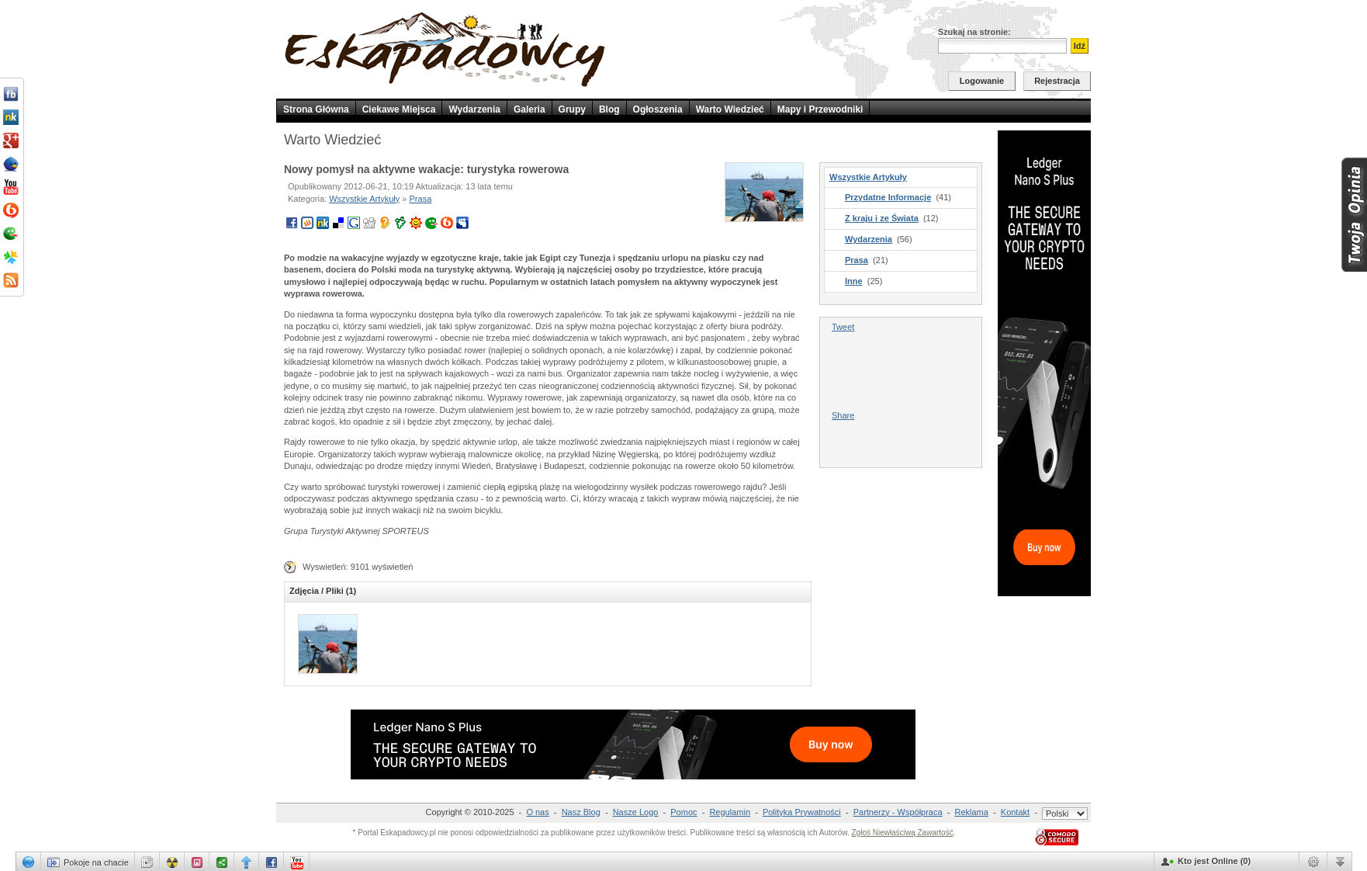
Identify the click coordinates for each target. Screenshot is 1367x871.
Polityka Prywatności (802, 812)
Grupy (572, 109)
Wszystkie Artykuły (364, 198)
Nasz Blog (581, 812)
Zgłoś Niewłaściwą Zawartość (902, 832)
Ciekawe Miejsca (399, 109)
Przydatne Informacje (888, 197)
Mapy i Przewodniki (820, 109)
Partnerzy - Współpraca (898, 812)
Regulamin (729, 812)
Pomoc (683, 812)
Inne (854, 281)
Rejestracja (1057, 80)
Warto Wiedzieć (730, 109)
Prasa (421, 198)
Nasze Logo (636, 812)
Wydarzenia (474, 109)
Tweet (843, 326)
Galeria (529, 109)
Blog (609, 109)
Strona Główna (316, 109)
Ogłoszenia (658, 109)
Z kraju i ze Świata (882, 218)
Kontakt (1015, 812)
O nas (537, 812)
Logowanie (982, 80)
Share (843, 415)
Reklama (971, 812)
